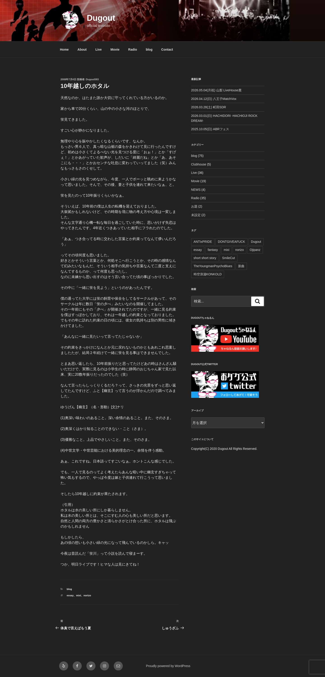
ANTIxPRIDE (203, 241)
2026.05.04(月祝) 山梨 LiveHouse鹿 (216, 90)
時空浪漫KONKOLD (208, 274)
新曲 (241, 266)
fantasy (213, 250)
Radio (132, 49)
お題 (194, 206)
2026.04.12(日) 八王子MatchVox (214, 99)
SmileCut (228, 258)
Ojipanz (255, 250)
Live (98, 49)
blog (149, 49)
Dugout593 (92, 79)
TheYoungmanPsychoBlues (213, 266)
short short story (205, 258)
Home (64, 49)
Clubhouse (198, 164)
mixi (78, 595)
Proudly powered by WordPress (168, 666)
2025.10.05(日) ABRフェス (210, 129)
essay (70, 595)
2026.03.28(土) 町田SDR (208, 107)
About (81, 49)
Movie (115, 49)
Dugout (101, 18)
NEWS (196, 189)
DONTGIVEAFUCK (231, 241)
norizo (87, 595)
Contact (167, 49)
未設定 (196, 215)
